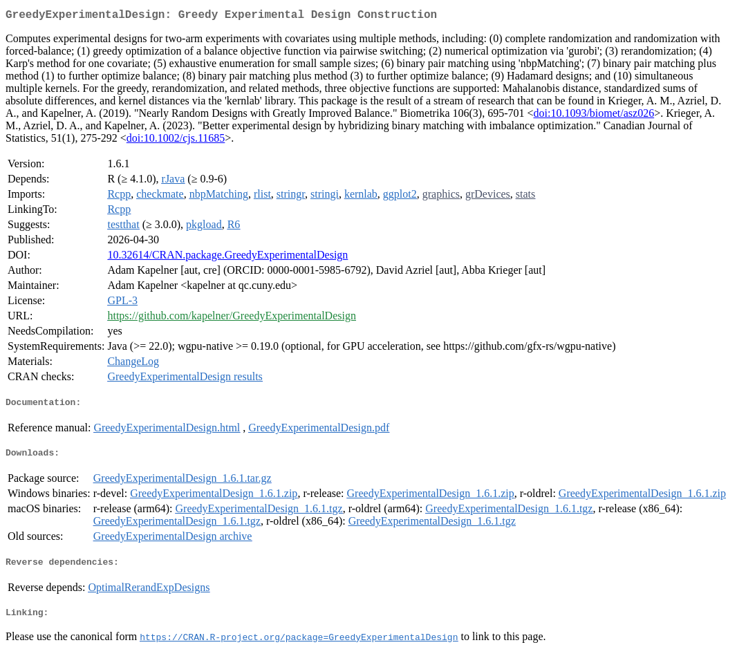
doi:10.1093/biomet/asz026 (593, 116)
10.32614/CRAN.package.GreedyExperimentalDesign (227, 257)
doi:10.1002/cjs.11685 (176, 141)
